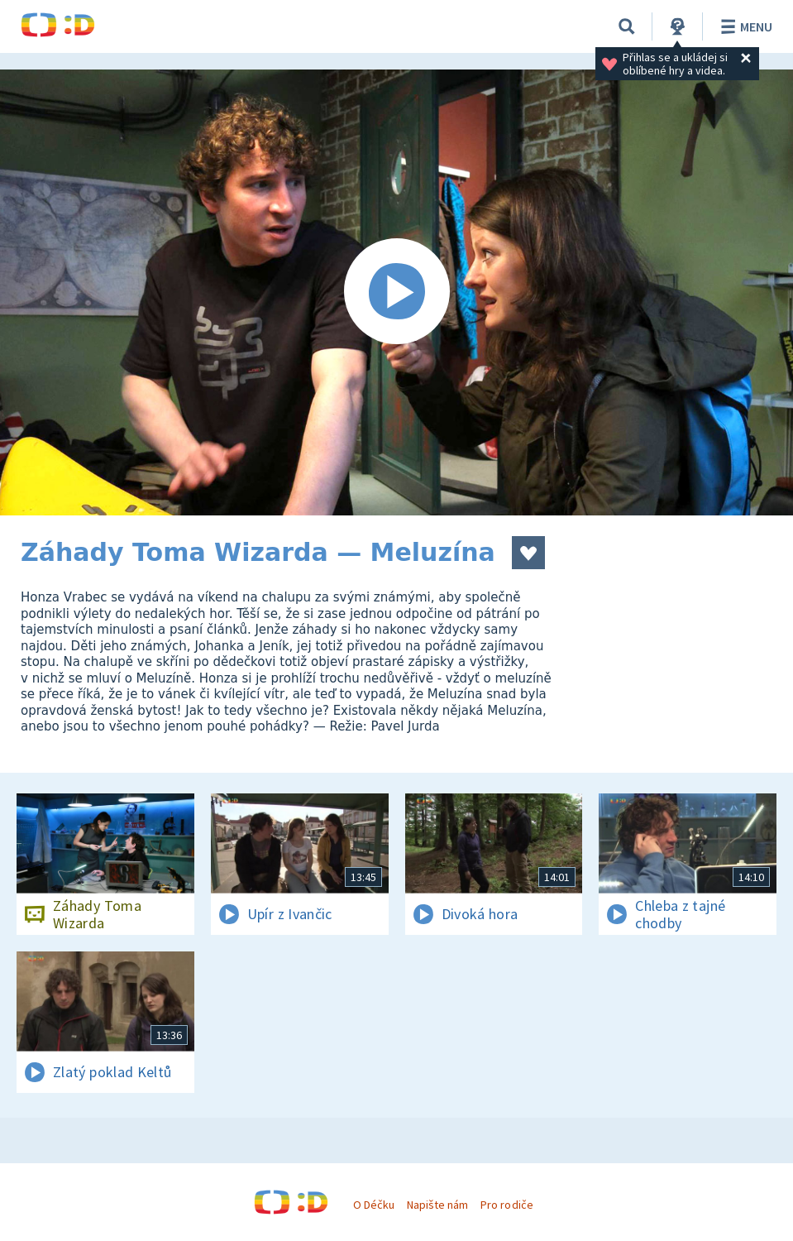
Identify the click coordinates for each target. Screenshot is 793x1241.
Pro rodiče (506, 1204)
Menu (743, 26)
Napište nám (437, 1204)
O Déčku (373, 1204)
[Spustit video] (396, 292)
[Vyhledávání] (627, 26)
